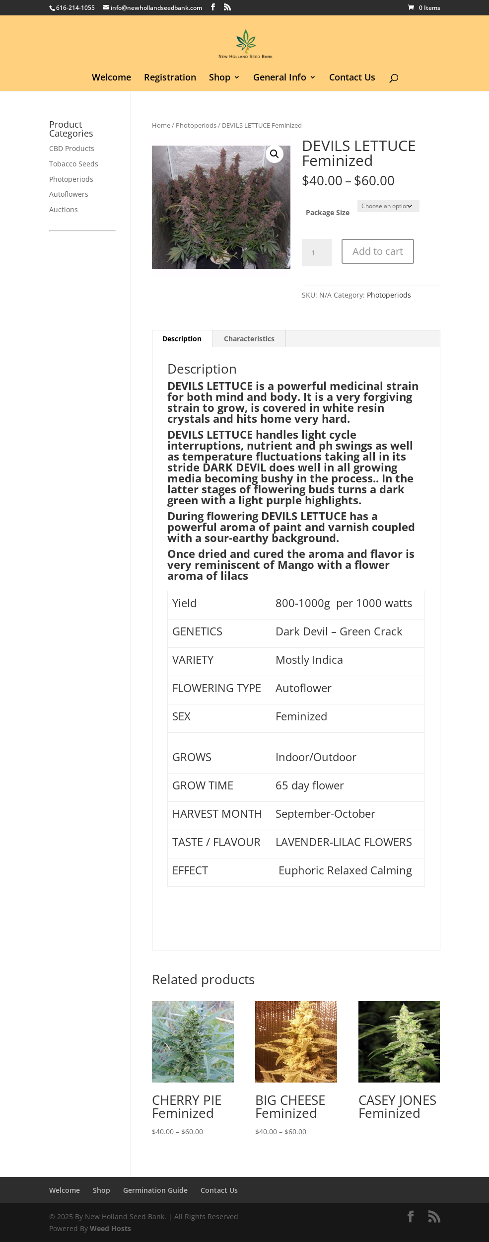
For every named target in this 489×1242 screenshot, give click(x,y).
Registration (170, 78)
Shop (219, 78)
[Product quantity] (317, 253)
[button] (274, 154)
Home (161, 125)
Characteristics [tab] (249, 338)
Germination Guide (155, 1190)
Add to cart (377, 251)
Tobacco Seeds (73, 163)
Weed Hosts (110, 1228)
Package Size (327, 212)
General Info (279, 78)
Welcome (111, 78)
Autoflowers (68, 194)
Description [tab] (182, 338)
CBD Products (71, 148)
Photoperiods (196, 125)
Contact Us (352, 78)
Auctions (63, 209)
